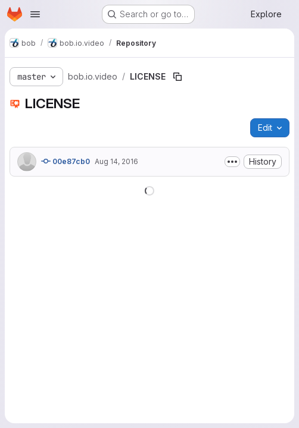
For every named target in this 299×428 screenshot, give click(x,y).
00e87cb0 (65, 161)
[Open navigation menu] (35, 14)
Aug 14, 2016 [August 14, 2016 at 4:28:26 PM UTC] (116, 161)
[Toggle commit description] (232, 161)
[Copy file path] (177, 76)
